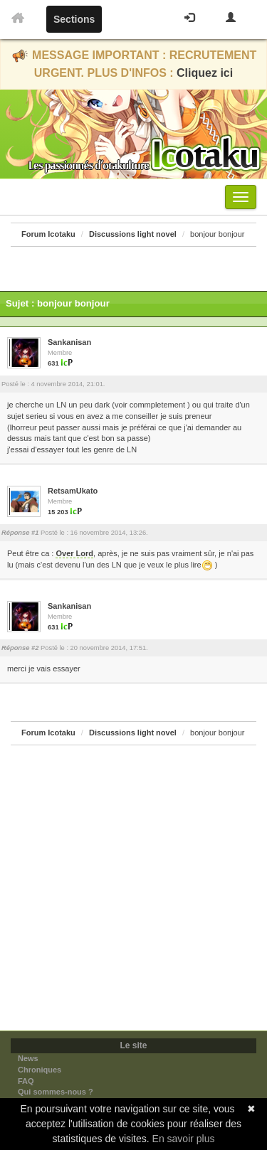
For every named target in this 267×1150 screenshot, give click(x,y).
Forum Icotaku (48, 234)
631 (53, 363)
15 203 (58, 512)
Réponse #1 (19, 532)
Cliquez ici (205, 73)
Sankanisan (69, 342)
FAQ (26, 1081)
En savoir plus (183, 1138)
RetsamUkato (73, 490)
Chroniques (39, 1069)
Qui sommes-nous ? (55, 1091)
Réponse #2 (19, 647)
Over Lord (74, 553)
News (28, 1058)
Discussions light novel (133, 234)
